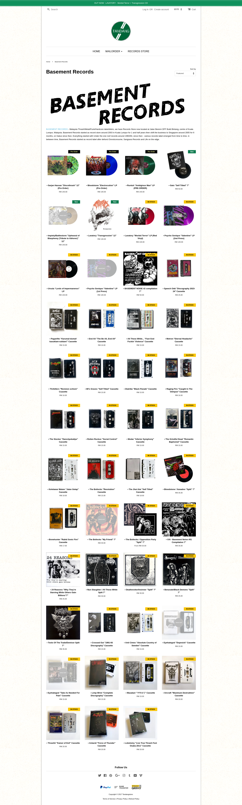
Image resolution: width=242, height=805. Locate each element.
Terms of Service (109, 799)
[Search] (55, 9)
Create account (161, 9)
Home (48, 62)
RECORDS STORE (138, 51)
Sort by (193, 69)
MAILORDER (114, 51)
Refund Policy (134, 799)
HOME (96, 51)
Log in (145, 9)
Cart (194, 9)
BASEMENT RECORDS (57, 129)
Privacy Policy (122, 799)
